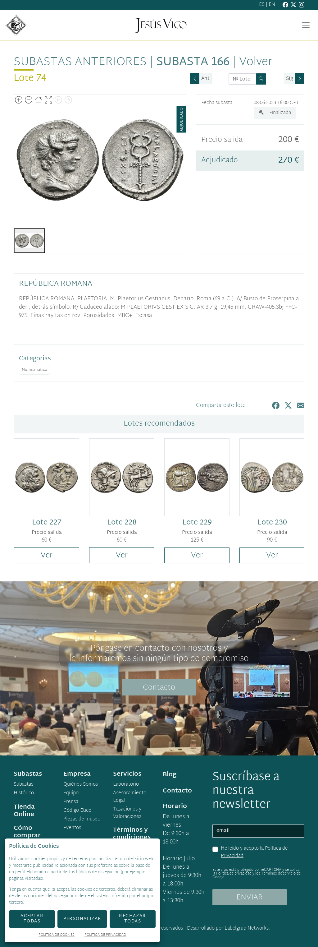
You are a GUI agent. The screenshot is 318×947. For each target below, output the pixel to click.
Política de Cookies (57, 935)
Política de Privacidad (105, 935)
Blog (169, 774)
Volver (255, 62)
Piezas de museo (81, 819)
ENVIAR (249, 897)
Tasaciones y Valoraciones (127, 813)
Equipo (71, 793)
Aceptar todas (31, 918)
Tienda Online (24, 811)
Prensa (70, 802)
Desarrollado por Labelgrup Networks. (228, 928)
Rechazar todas (132, 918)
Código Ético (77, 810)
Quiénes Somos (80, 784)
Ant (205, 78)
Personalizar (82, 919)
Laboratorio (126, 784)
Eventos (72, 828)
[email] (258, 831)
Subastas (23, 784)
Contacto (159, 688)
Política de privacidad (234, 873)
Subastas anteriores (80, 62)
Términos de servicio (278, 873)
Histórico (24, 793)
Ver (46, 555)
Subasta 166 (192, 62)
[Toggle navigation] (306, 25)
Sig (289, 78)
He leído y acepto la (254, 852)
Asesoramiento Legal (129, 797)
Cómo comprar (27, 832)
